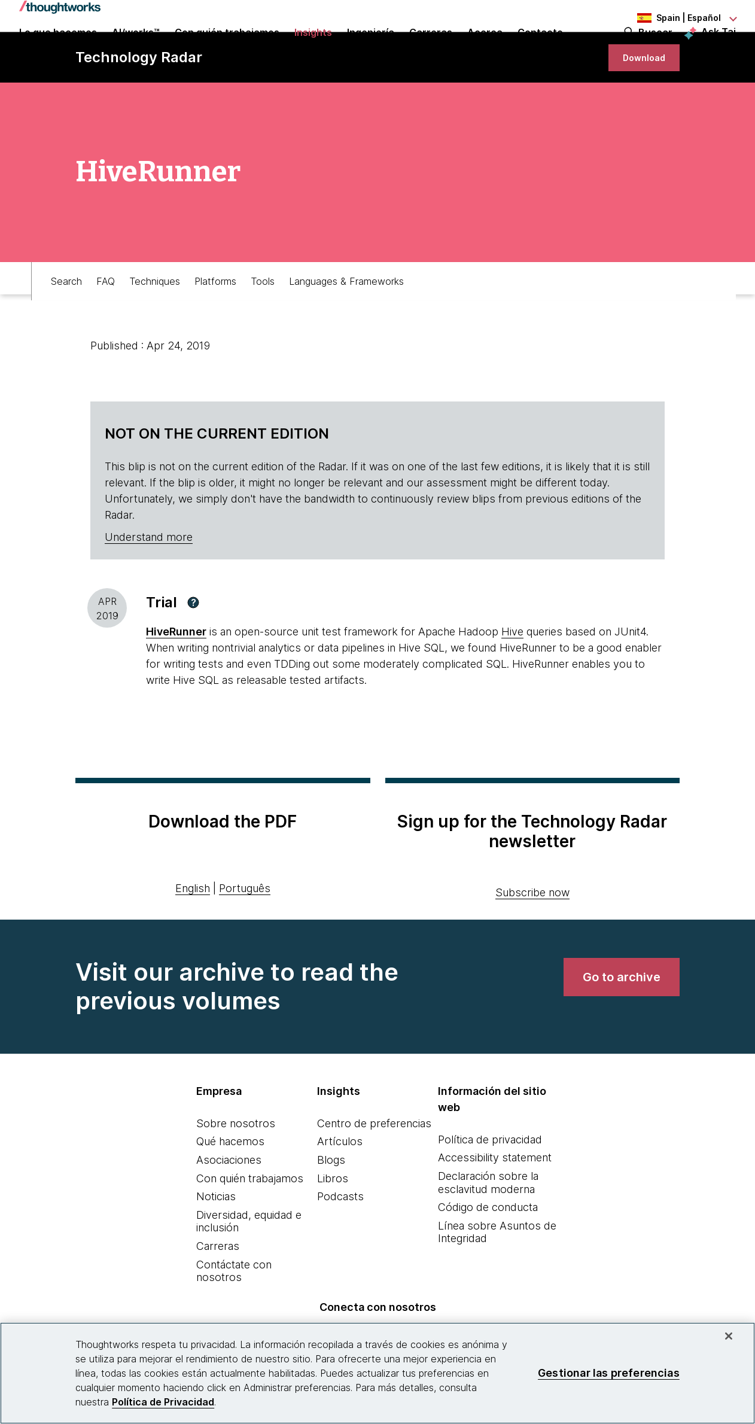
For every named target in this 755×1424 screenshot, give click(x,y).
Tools (263, 321)
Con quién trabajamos (249, 1224)
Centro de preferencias (374, 1169)
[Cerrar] (729, 1336)
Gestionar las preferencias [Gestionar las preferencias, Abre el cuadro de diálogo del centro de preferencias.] (609, 1373)
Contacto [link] (540, 49)
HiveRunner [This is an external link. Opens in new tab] (176, 677)
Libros (332, 1224)
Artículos (340, 1186)
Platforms (215, 321)
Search (66, 321)
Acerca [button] (485, 49)
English (192, 933)
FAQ (105, 321)
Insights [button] (313, 49)
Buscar (655, 49)
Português (244, 933)
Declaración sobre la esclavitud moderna (488, 1228)
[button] (193, 648)
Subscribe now (532, 938)
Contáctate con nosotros (234, 1316)
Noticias (216, 1242)
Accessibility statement (495, 1203)
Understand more (149, 582)
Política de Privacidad (163, 1402)
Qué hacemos (230, 1186)
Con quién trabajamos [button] (227, 49)
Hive (512, 677)
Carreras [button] (430, 49)
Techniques (154, 321)
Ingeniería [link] (370, 49)
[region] (377, 1373)
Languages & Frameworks (346, 321)
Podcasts (340, 1242)
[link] (639, 97)
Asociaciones (228, 1205)
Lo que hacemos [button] (58, 49)
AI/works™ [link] (136, 49)
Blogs (331, 1205)
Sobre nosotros (235, 1169)
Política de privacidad (490, 1185)
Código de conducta (488, 1252)
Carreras (217, 1291)
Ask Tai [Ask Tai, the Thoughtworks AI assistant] (718, 48)
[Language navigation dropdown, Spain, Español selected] (670, 18)
